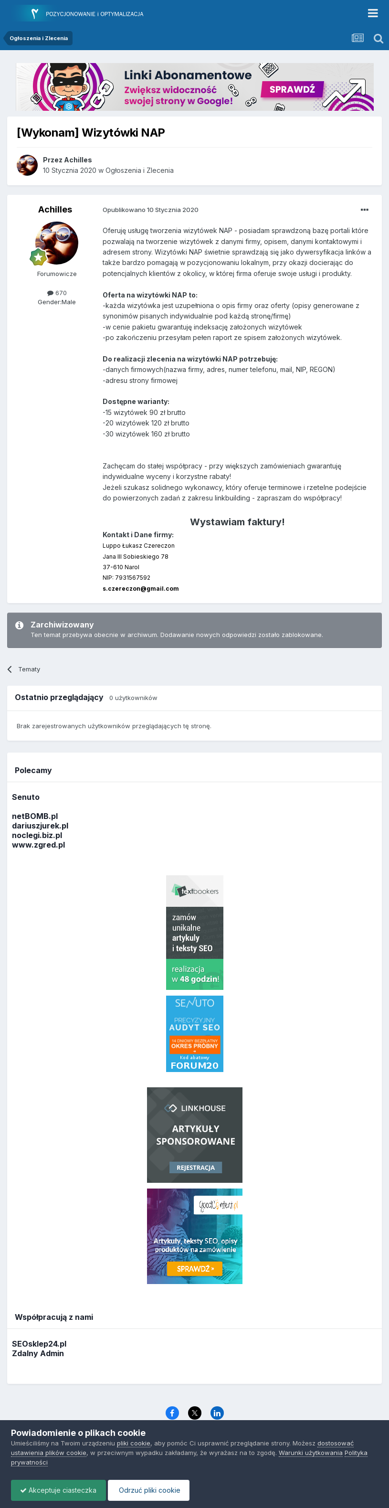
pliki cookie (133, 1443)
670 (57, 293)
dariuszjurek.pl (40, 825)
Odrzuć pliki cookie (151, 1490)
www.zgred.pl (38, 845)
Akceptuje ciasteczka (59, 1490)
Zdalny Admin (38, 1353)
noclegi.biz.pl (37, 835)
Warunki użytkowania (311, 1452)
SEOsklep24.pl (39, 1344)
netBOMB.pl (35, 816)
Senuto (26, 797)
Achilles (55, 209)
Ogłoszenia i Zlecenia (139, 170)
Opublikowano (151, 209)
